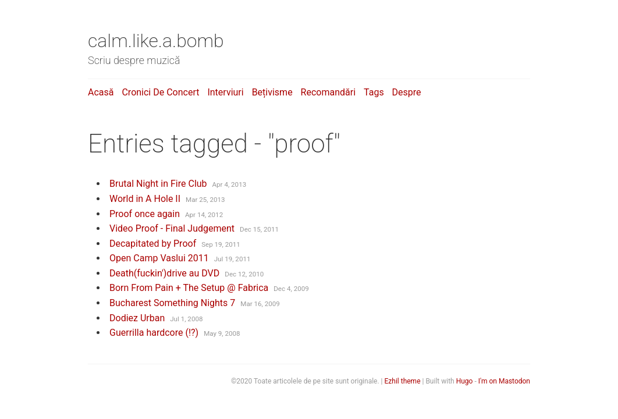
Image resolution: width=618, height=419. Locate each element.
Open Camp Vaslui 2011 (159, 258)
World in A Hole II (144, 198)
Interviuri (225, 92)
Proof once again (144, 213)
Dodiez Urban (137, 318)
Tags (374, 92)
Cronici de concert (160, 92)
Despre (406, 92)
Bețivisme (272, 92)
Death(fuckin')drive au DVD (164, 273)
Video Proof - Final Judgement (172, 228)
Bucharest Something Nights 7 (172, 302)
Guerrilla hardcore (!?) (153, 332)
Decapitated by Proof (152, 243)
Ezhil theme (403, 381)
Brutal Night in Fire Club (158, 183)
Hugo (464, 381)
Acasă (100, 92)
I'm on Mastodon (504, 381)
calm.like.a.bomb (156, 41)
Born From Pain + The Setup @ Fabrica (188, 287)
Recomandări (328, 92)
